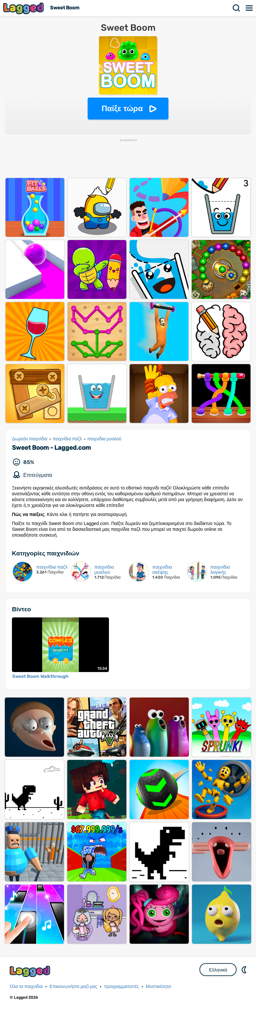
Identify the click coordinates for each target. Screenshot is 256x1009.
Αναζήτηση (236, 8)
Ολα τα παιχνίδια (26, 986)
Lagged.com (31, 971)
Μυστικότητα (158, 986)
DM (244, 969)
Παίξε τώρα (122, 108)
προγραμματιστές (121, 986)
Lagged (24, 8)
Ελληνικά (218, 969)
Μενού (249, 8)
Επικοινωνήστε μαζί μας (73, 986)
